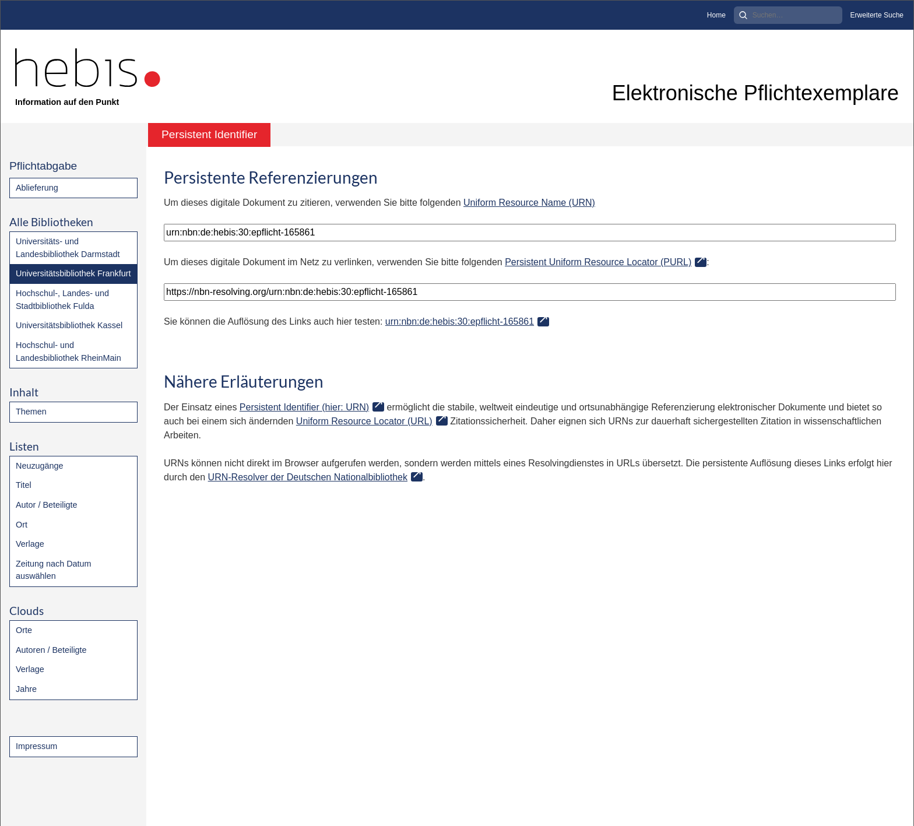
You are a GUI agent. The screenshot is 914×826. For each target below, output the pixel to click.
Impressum (36, 746)
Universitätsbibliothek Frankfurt (73, 273)
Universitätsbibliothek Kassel (69, 325)
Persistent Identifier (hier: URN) (304, 407)
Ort (21, 524)
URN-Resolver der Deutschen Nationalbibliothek (307, 477)
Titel (23, 485)
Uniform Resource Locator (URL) (364, 421)
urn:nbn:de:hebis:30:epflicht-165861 (459, 321)
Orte (24, 630)
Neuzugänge (40, 465)
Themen (31, 411)
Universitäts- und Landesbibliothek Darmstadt (67, 248)
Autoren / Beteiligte (51, 650)
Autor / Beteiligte (47, 504)
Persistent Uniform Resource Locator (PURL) (598, 262)
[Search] (788, 15)
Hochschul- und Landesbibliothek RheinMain (68, 351)
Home (716, 15)
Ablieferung (37, 187)
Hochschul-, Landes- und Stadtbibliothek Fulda (62, 300)
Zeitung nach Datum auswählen (54, 570)
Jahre (26, 689)
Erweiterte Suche (877, 15)
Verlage (30, 544)
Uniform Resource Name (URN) (529, 203)
